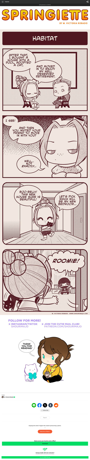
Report (45, 417)
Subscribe (45, 410)
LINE (34, 405)
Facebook (39, 405)
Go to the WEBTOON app (45, 457)
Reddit (56, 405)
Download (45, 443)
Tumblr (50, 405)
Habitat (7, 1)
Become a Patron (45, 431)
